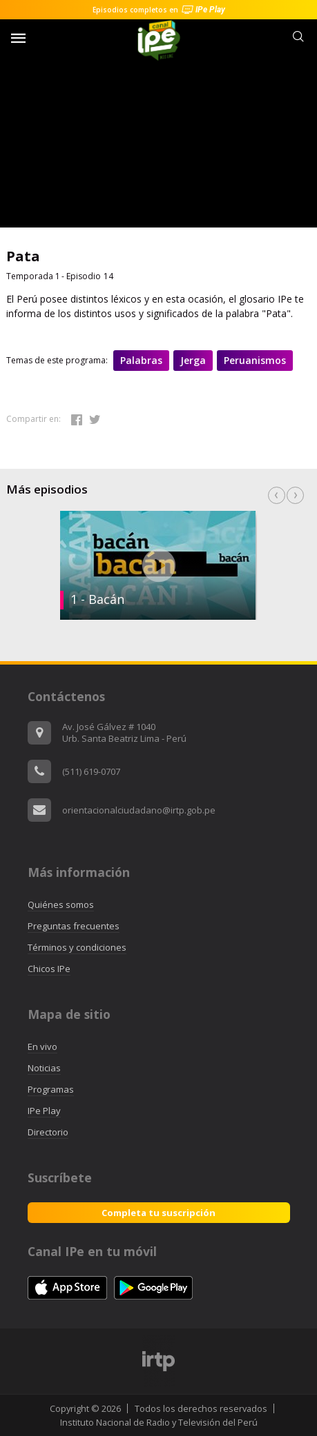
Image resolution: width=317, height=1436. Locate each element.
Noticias (44, 1068)
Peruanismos (255, 360)
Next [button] (295, 495)
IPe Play (44, 1110)
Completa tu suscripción (158, 1212)
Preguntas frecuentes (73, 926)
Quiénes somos (61, 904)
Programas (51, 1089)
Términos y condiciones (77, 947)
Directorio (48, 1132)
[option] (158, 565)
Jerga (193, 360)
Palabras (141, 360)
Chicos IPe (49, 968)
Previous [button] (276, 495)
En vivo (42, 1046)
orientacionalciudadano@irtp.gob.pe (138, 810)
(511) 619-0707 (91, 771)
